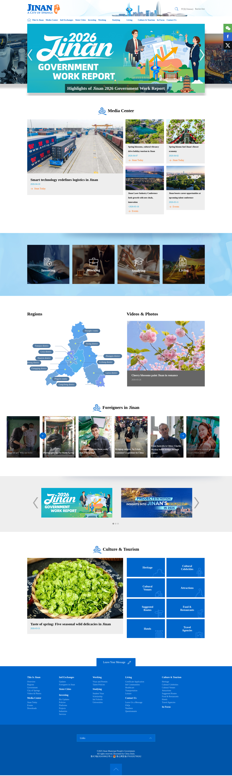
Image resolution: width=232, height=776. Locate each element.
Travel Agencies (168, 702)
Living (129, 20)
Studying (116, 20)
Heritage (165, 682)
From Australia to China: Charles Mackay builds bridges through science (166, 449)
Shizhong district (32, 362)
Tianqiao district (41, 346)
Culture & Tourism (146, 20)
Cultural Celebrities (170, 685)
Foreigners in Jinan (121, 407)
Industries (63, 711)
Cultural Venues (168, 687)
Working (102, 20)
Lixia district (46, 352)
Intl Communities (132, 685)
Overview (31, 682)
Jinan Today (38, 188)
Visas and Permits (100, 682)
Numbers (129, 708)
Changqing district (39, 368)
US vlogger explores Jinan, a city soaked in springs (93, 451)
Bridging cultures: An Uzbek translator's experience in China (129, 451)
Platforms (63, 705)
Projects (62, 708)
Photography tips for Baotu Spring (58, 453)
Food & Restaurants (170, 696)
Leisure (128, 693)
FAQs (127, 705)
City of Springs (33, 690)
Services (62, 714)
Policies (62, 702)
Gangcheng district (66, 384)
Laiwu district (111, 373)
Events (133, 211)
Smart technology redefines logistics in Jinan (64, 180)
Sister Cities (80, 20)
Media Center (52, 20)
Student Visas (98, 693)
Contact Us (172, 20)
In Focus (161, 20)
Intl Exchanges (66, 20)
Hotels (164, 699)
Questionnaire (131, 711)
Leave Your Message (117, 662)
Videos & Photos (34, 693)
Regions (34, 313)
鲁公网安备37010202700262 (127, 756)
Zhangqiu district (113, 356)
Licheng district (105, 362)
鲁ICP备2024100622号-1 (101, 756)
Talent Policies (99, 685)
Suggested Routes (169, 693)
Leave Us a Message (133, 702)
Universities (98, 702)
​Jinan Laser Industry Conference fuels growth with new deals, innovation (142, 197)
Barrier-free (200, 9)
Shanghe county (91, 331)
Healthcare (129, 687)
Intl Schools (98, 699)
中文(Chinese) (187, 9)
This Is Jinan (38, 20)
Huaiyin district (44, 358)
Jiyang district (92, 344)
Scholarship (97, 696)
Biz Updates (64, 699)
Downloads (32, 708)
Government (32, 687)
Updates (62, 682)
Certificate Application (134, 682)
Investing (92, 20)
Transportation (131, 690)
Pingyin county (60, 379)
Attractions (166, 690)
